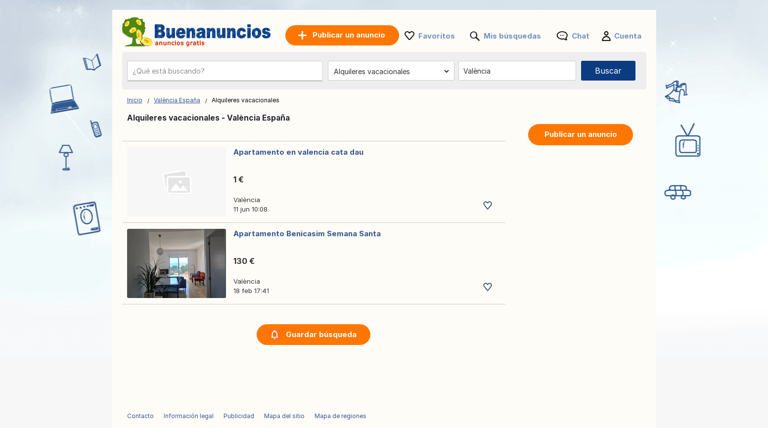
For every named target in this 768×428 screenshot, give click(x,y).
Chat (580, 36)
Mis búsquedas (512, 36)
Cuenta (627, 36)
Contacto (140, 416)
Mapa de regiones (340, 416)
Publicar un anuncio (580, 134)
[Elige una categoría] (391, 71)
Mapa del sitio (284, 416)
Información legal (189, 416)
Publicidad (239, 416)
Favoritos (436, 36)
